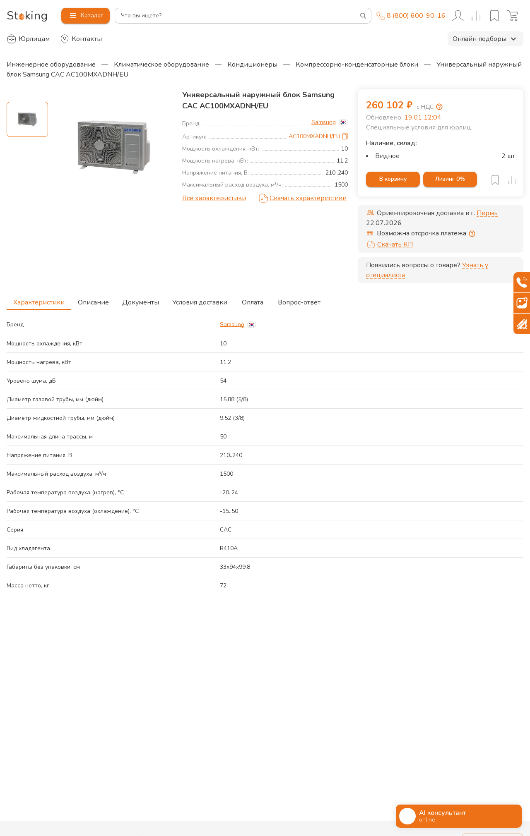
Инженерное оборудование (51, 64)
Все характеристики (214, 198)
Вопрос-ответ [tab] (299, 300)
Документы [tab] (141, 300)
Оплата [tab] (252, 300)
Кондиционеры (252, 64)
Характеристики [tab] (39, 300)
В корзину (393, 179)
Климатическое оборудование (161, 64)
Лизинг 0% (450, 179)
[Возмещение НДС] (439, 107)
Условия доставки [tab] (200, 300)
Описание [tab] (93, 300)
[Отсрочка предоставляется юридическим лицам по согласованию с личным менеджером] (472, 234)
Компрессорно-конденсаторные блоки (357, 64)
